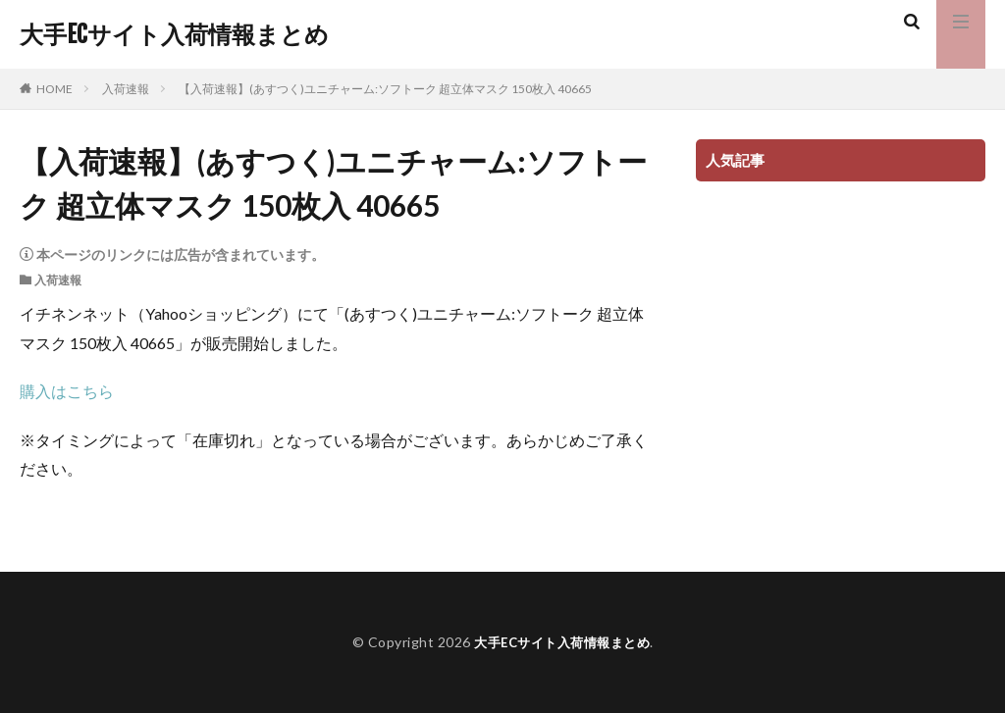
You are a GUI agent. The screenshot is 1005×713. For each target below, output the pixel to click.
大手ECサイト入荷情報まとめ (174, 34)
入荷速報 (125, 88)
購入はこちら (67, 391)
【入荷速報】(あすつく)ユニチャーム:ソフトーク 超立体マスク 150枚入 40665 (385, 88)
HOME (54, 88)
